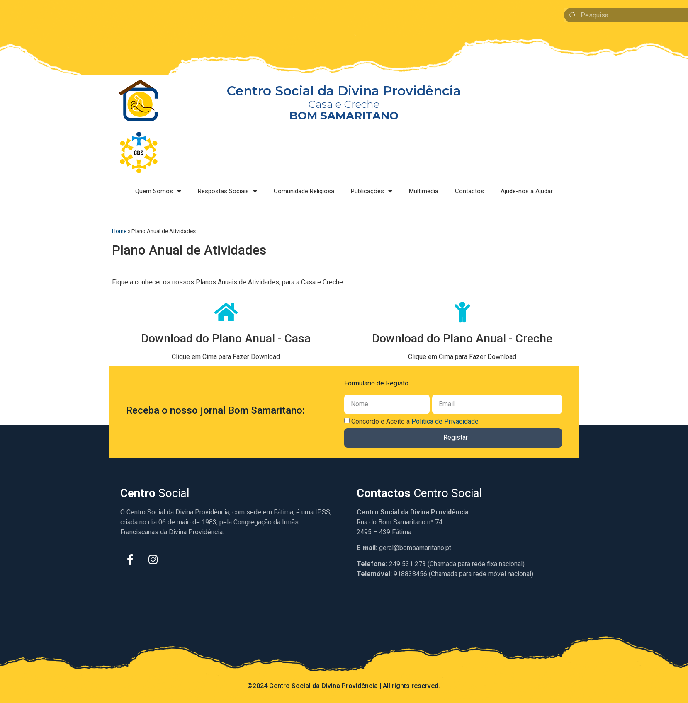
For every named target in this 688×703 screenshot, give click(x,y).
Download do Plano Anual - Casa (226, 338)
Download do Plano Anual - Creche (462, 338)
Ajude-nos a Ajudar (527, 191)
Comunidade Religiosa (304, 191)
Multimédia (423, 191)
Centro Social (419, 493)
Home (119, 231)
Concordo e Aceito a (415, 421)
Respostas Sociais (227, 191)
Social (155, 493)
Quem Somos (158, 191)
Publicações (371, 191)
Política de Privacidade (445, 421)
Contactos (469, 191)
